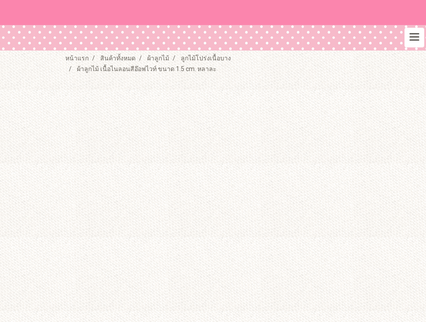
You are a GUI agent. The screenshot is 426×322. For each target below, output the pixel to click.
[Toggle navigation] (414, 37)
